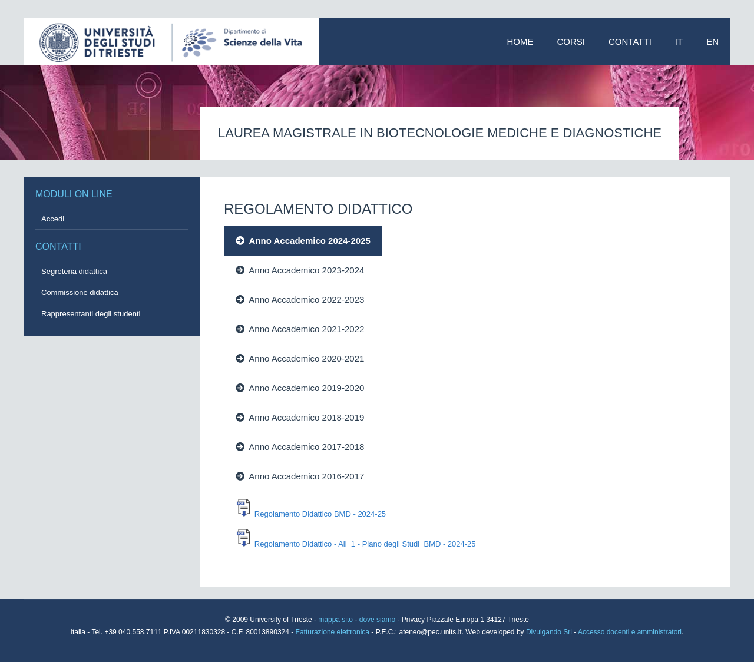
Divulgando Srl (549, 632)
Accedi (52, 218)
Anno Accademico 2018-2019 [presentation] (300, 417)
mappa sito (336, 619)
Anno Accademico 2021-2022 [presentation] (300, 329)
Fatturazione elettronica (334, 632)
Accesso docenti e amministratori (630, 632)
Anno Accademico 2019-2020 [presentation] (300, 388)
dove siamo (377, 619)
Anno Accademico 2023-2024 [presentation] (300, 270)
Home (520, 42)
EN (712, 42)
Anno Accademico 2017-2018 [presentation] (300, 447)
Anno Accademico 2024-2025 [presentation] (303, 241)
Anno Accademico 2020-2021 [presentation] (300, 358)
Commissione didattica (79, 292)
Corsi (571, 42)
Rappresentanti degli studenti (90, 313)
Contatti (630, 42)
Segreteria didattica (74, 271)
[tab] (424, 241)
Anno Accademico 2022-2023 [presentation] (300, 299)
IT (679, 42)
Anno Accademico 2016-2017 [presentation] (300, 476)
